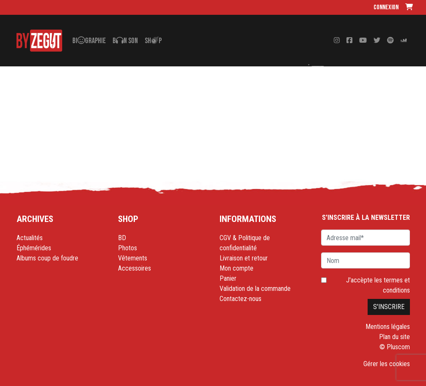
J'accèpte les (378, 285)
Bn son (125, 40)
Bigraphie (89, 40)
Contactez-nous (240, 299)
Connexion (386, 7)
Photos (127, 248)
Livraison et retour (244, 258)
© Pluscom (394, 347)
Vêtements (132, 258)
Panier (228, 278)
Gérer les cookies (386, 364)
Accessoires (134, 268)
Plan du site (394, 337)
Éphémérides (33, 248)
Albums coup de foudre (47, 258)
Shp (153, 40)
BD (122, 238)
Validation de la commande (255, 289)
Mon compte (236, 268)
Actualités (29, 238)
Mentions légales (388, 327)
